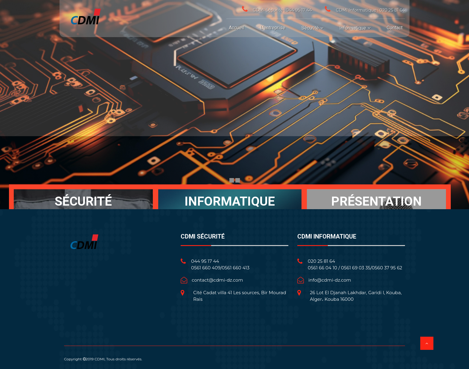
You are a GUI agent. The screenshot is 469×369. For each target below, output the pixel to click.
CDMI (100, 359)
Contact (395, 28)
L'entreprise (272, 28)
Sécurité (310, 28)
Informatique (352, 28)
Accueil (236, 28)
